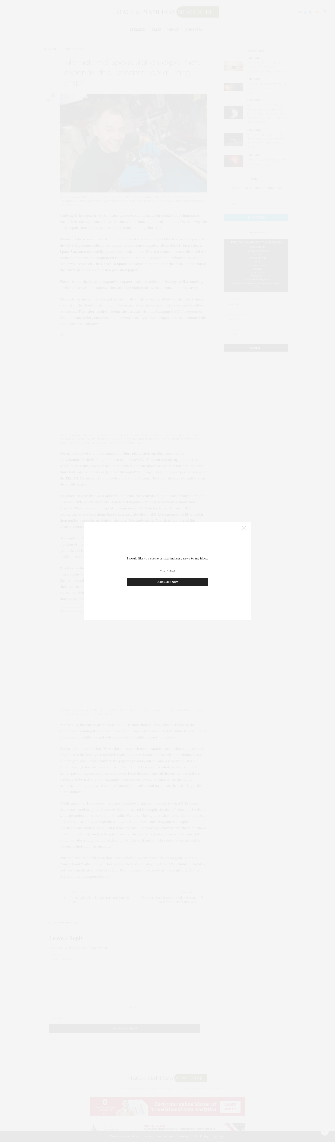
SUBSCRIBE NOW (168, 581)
